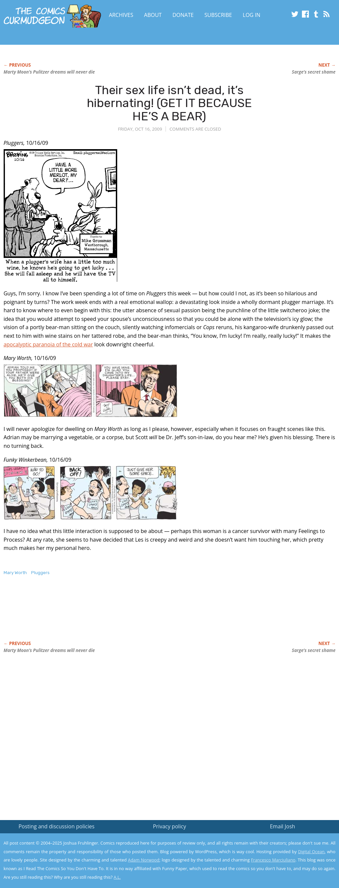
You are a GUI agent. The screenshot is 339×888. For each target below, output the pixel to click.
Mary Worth (15, 572)
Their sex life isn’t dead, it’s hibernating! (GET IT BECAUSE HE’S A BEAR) (169, 103)
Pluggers (40, 572)
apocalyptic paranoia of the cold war (48, 344)
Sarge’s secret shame (314, 72)
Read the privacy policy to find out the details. (279, 846)
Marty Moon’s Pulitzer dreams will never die (49, 72)
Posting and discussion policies (57, 826)
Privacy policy (169, 826)
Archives (121, 15)
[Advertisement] (124, 615)
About (153, 15)
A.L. (117, 877)
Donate (183, 15)
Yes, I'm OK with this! (283, 863)
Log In (251, 15)
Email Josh (282, 826)
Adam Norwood (144, 860)
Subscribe (218, 15)
